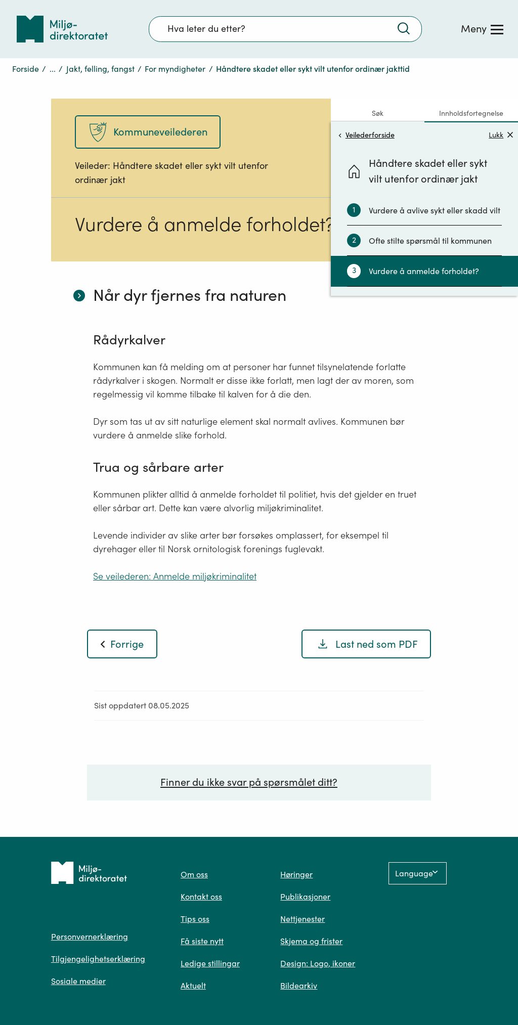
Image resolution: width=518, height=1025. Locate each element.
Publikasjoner (305, 897)
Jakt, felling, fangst (100, 69)
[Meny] (482, 28)
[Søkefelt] (285, 28)
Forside (25, 69)
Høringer (296, 874)
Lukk (501, 135)
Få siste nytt (202, 941)
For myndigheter (175, 69)
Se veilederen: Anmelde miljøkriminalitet (174, 576)
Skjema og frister (311, 941)
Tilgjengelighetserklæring (98, 959)
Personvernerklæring (89, 936)
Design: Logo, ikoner (317, 963)
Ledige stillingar (210, 963)
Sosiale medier (78, 981)
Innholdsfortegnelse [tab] (471, 113)
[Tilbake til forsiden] (62, 29)
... (53, 69)
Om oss (194, 874)
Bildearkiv (298, 986)
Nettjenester (302, 919)
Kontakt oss (201, 897)
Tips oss (195, 919)
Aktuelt (193, 986)
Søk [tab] (377, 113)
